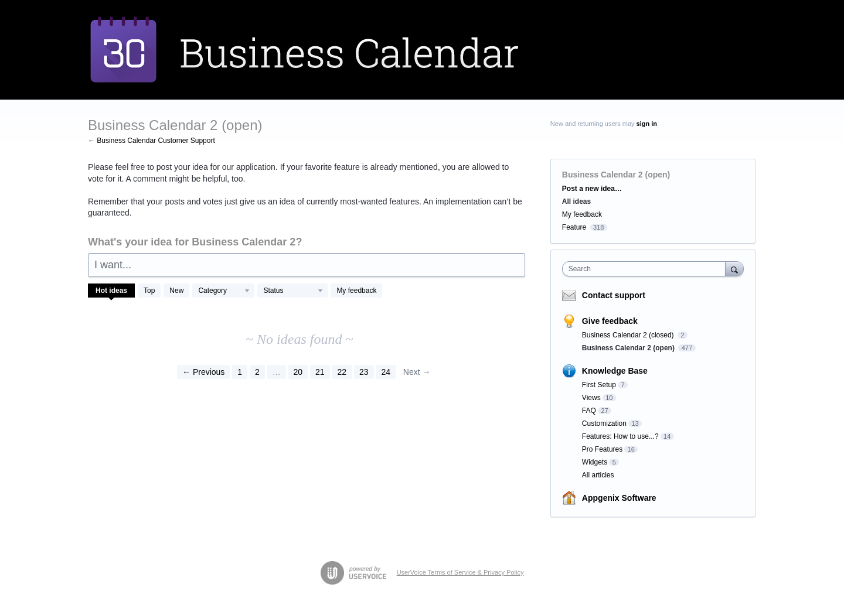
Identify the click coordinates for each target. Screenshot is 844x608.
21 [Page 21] (320, 372)
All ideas (576, 201)
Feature (574, 227)
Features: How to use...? (620, 436)
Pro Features (602, 449)
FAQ (589, 411)
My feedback (356, 290)
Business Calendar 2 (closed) (629, 335)
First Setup (599, 385)
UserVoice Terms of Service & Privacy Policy (460, 572)
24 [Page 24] (385, 372)
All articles (598, 475)
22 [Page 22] (341, 372)
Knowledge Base (615, 370)
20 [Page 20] (298, 372)
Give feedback (610, 321)
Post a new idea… (592, 189)
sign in (647, 123)
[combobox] (647, 269)
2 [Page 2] (257, 372)
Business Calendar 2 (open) (629, 348)
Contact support (613, 295)
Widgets (594, 462)
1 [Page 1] (239, 372)
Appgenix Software (619, 498)
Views (591, 398)
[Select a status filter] (293, 291)
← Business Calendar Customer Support (151, 140)
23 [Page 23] (364, 372)
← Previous (203, 372)
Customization (604, 423)
